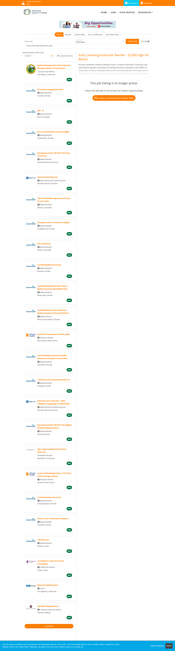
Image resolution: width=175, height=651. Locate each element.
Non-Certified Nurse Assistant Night (53, 131)
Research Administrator (47, 585)
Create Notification (65, 56)
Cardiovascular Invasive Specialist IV (53, 379)
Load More (49, 626)
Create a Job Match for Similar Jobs (114, 97)
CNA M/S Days (43, 539)
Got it (169, 646)
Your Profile (127, 12)
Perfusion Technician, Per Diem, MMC (53, 334)
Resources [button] (144, 12)
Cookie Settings (157, 646)
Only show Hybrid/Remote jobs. (39, 45)
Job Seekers (131, 3)
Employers (146, 3)
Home (104, 12)
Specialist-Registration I (48, 606)
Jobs (113, 12)
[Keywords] (49, 41)
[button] (145, 41)
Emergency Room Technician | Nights (53, 222)
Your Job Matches (95, 34)
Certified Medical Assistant (49, 265)
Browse (68, 34)
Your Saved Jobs (112, 34)
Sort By (27, 56)
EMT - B (40, 110)
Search (59, 34)
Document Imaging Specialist (50, 89)
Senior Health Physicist (47, 177)
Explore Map (79, 34)
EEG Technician (44, 243)
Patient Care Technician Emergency (53, 518)
